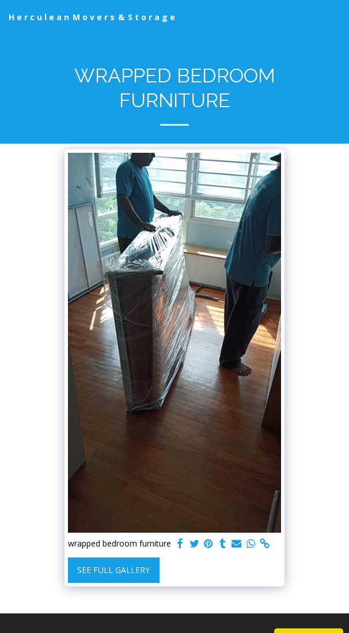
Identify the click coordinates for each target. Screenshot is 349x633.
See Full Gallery (113, 569)
